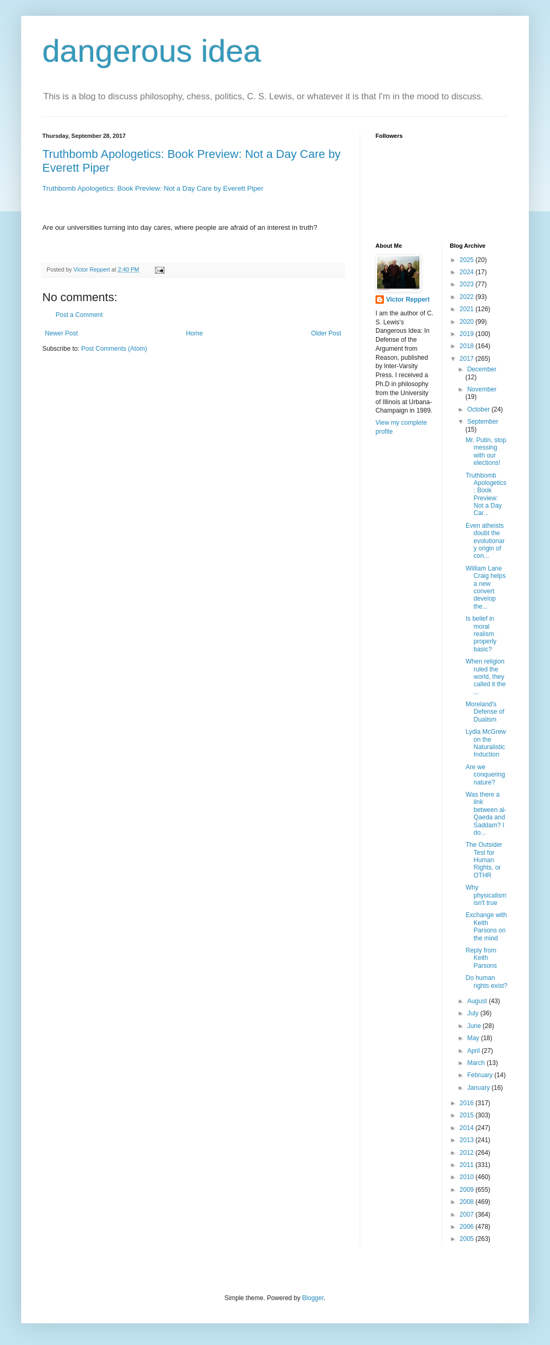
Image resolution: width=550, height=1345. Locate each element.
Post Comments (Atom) (114, 348)
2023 (467, 284)
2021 (467, 309)
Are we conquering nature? (485, 774)
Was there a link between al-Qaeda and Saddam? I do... (485, 813)
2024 (467, 272)
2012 (467, 1152)
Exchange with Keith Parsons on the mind (486, 926)
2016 (467, 1103)
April (474, 1050)
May (474, 1038)
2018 (467, 346)
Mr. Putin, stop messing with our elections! (485, 451)
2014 (467, 1128)
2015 (467, 1115)
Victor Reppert (407, 299)
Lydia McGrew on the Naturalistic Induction (485, 743)
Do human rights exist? (486, 981)
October (479, 409)
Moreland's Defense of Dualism (484, 711)
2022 (467, 297)
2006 (467, 1226)
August (478, 1001)
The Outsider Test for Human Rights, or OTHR (483, 860)
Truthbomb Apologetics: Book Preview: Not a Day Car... (485, 494)
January (479, 1087)
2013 (467, 1140)
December (481, 369)
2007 (467, 1214)
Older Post (326, 333)
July (473, 1013)
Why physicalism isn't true (485, 895)
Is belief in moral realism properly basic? (480, 634)
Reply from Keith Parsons (481, 958)
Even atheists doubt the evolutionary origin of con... (485, 541)
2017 (467, 358)
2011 (467, 1165)
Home (194, 333)
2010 (467, 1177)
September (482, 421)
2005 (467, 1239)
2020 (467, 321)
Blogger (313, 1298)
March (477, 1063)
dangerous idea (151, 51)
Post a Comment (79, 315)
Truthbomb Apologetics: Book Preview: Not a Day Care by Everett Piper (152, 188)
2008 (467, 1202)
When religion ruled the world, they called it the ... (485, 677)
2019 (467, 334)
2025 (467, 260)
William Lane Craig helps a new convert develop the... (485, 587)
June (474, 1026)
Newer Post (61, 333)
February (480, 1075)
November (481, 389)
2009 (467, 1189)
